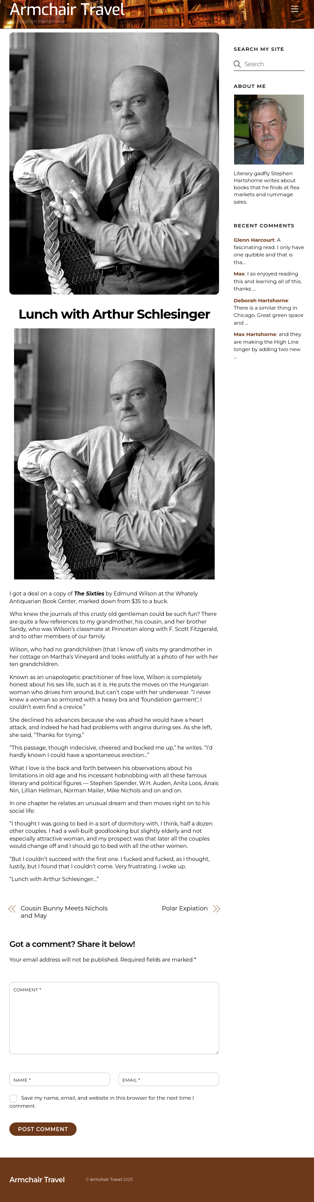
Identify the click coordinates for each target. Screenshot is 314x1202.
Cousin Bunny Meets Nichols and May (64, 912)
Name (22, 1080)
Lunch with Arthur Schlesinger (114, 314)
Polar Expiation (185, 908)
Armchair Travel (106, 1179)
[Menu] (294, 9)
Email (131, 1080)
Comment (27, 989)
